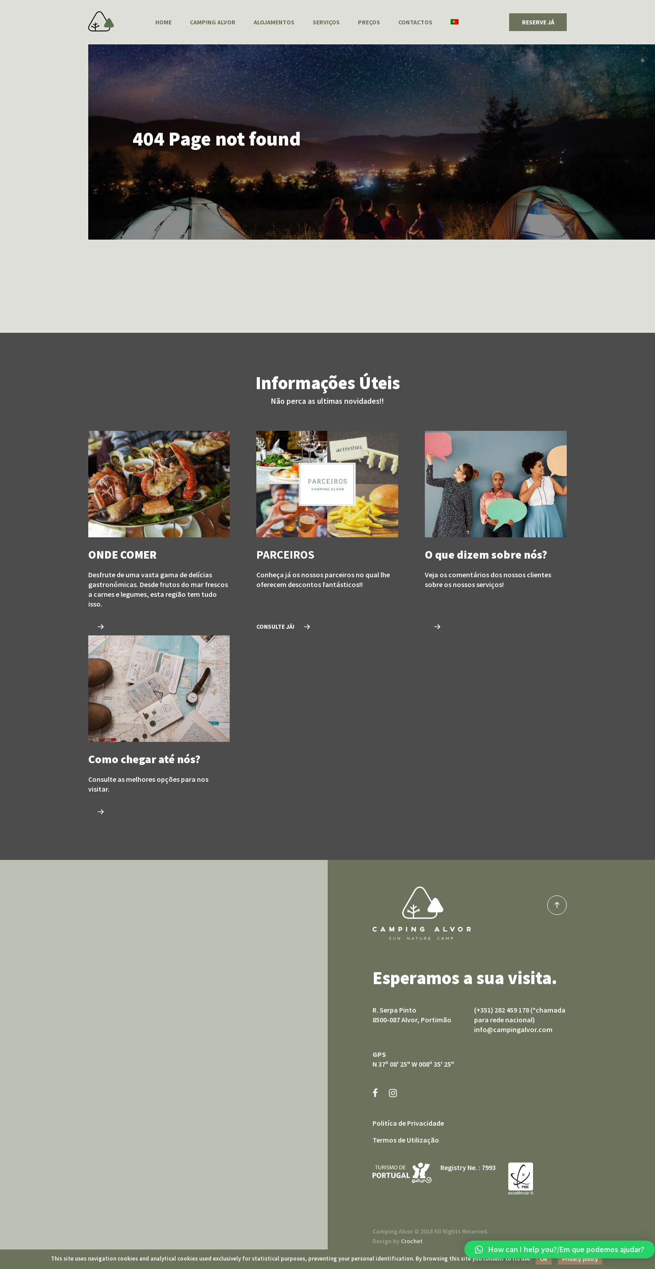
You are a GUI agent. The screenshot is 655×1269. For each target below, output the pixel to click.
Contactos (415, 22)
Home (163, 22)
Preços (369, 22)
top (557, 905)
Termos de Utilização (406, 1139)
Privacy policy (580, 1259)
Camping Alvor (101, 21)
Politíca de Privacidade (408, 1123)
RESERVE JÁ (538, 22)
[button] (559, 1249)
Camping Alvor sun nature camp (422, 913)
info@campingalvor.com (513, 1029)
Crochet (412, 1241)
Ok (543, 1259)
